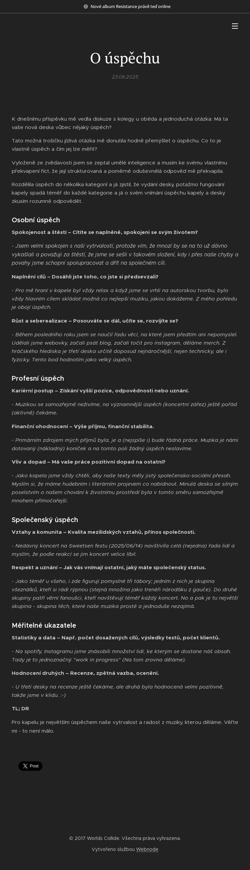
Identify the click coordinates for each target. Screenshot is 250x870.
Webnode (147, 849)
